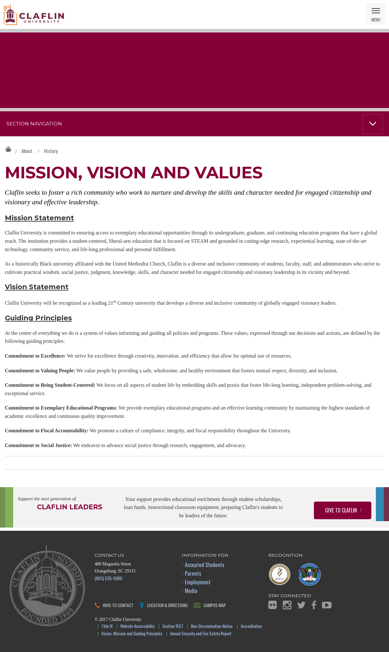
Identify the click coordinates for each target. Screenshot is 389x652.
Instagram (287, 605)
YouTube (327, 605)
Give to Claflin (341, 510)
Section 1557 (172, 626)
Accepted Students (204, 565)
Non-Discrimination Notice (212, 626)
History (51, 150)
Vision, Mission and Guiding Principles (131, 634)
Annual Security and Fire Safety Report (200, 634)
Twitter (301, 605)
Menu (375, 19)
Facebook (314, 605)
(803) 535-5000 (108, 578)
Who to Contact (118, 605)
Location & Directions (167, 605)
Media (191, 591)
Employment (198, 582)
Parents (193, 573)
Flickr (272, 605)
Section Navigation (34, 124)
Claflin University (33, 14)
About (27, 150)
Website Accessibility (137, 626)
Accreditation (251, 626)
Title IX (107, 626)
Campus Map (214, 605)
